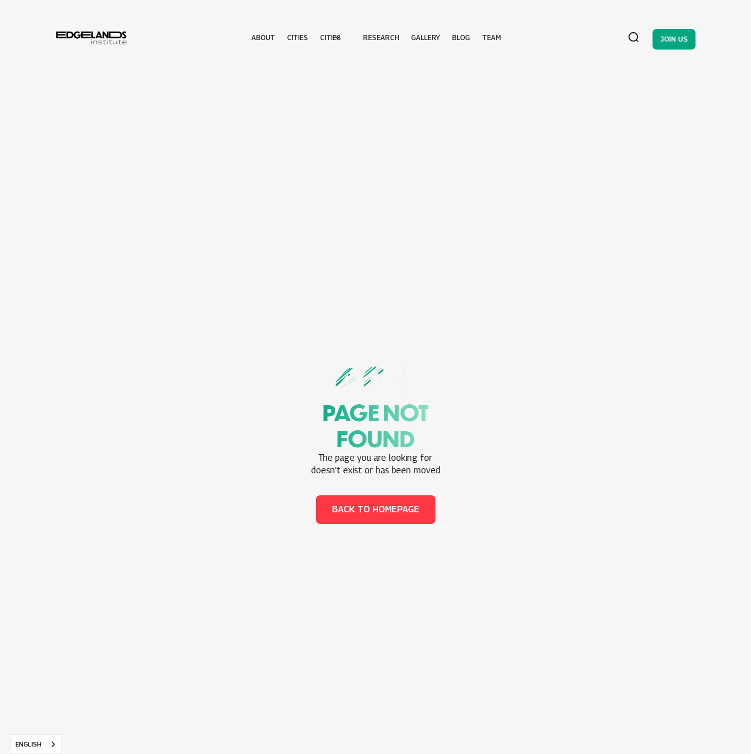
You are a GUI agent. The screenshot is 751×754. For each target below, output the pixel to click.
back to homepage (376, 509)
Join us (674, 39)
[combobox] (36, 744)
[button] (335, 38)
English (29, 744)
